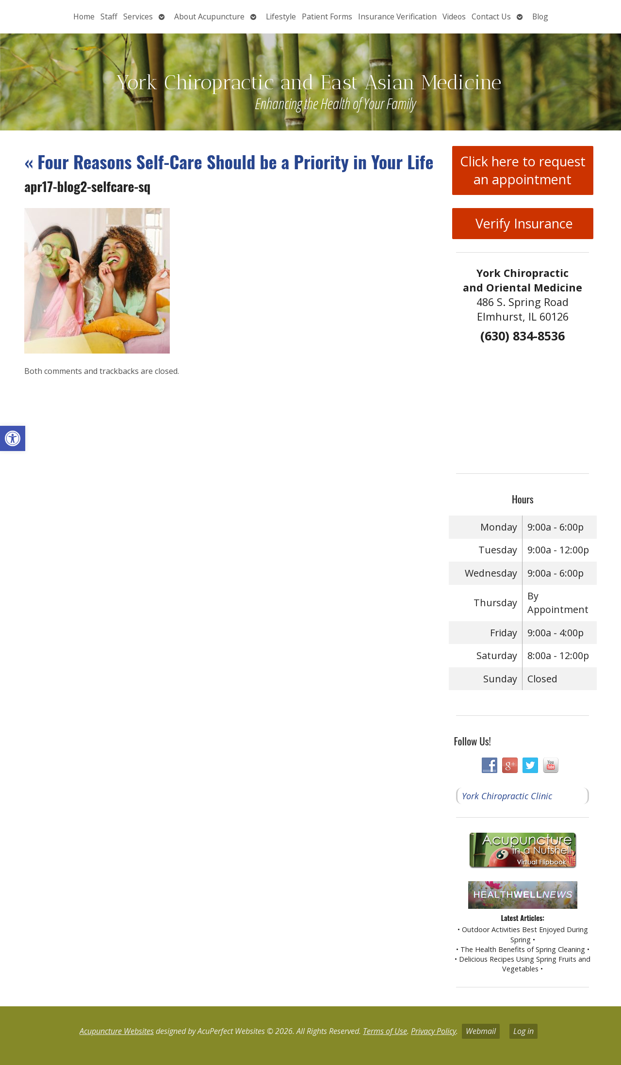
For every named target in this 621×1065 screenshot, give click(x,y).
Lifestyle (281, 16)
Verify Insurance (522, 223)
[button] (12, 438)
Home (84, 16)
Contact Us (491, 16)
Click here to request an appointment (523, 170)
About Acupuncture (209, 16)
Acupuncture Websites (117, 1031)
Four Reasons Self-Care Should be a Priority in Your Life (228, 161)
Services (138, 16)
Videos (454, 16)
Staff (108, 16)
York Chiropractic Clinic (507, 796)
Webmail (481, 1031)
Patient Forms (327, 16)
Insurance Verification (397, 16)
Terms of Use (385, 1031)
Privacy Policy (433, 1031)
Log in (523, 1031)
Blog (540, 16)
